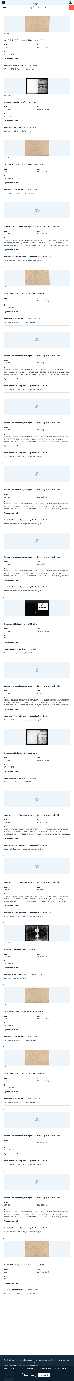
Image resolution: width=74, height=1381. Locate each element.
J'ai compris (44, 1375)
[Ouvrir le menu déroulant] (3, 2)
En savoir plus (29, 1375)
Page (30, 8)
